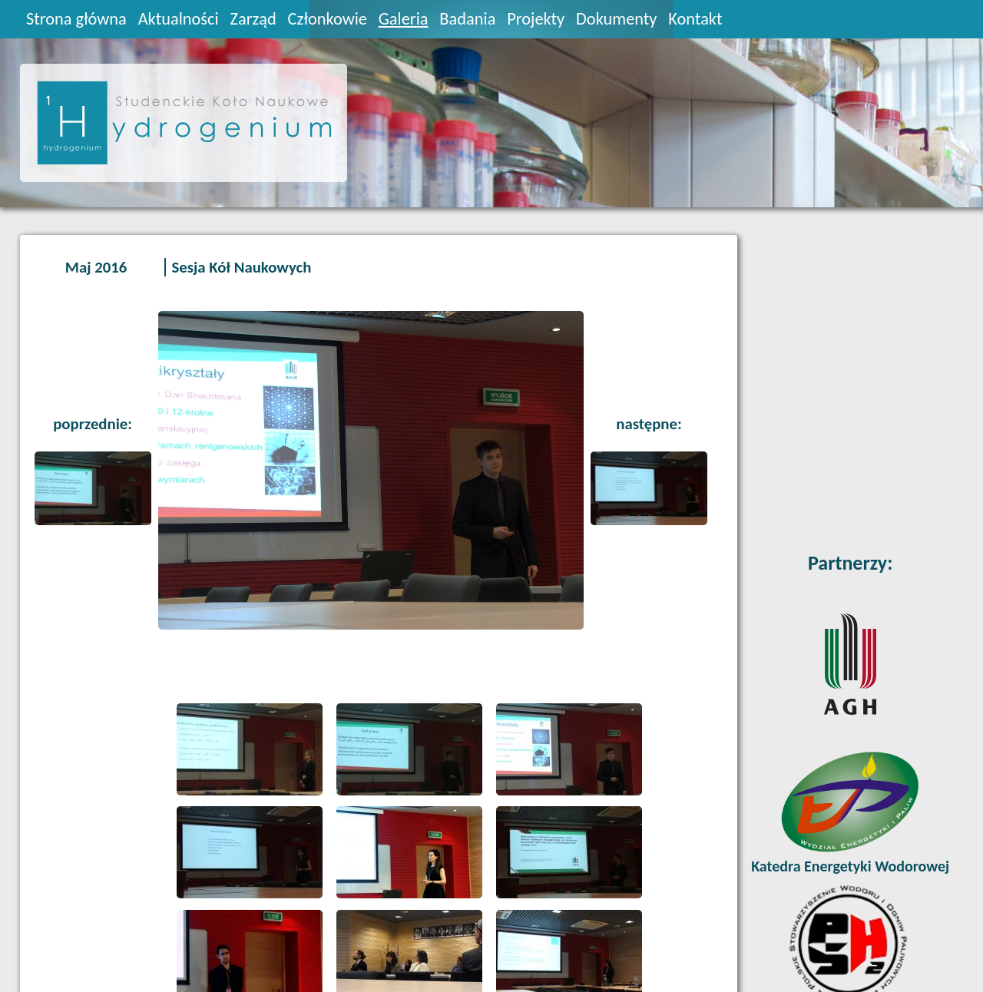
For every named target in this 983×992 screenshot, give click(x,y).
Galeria (404, 18)
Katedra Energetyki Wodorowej (850, 866)
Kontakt (695, 18)
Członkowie (327, 18)
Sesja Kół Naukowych (241, 267)
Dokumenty (616, 18)
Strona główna (76, 18)
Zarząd (253, 18)
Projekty (535, 18)
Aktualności (178, 18)
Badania (467, 18)
